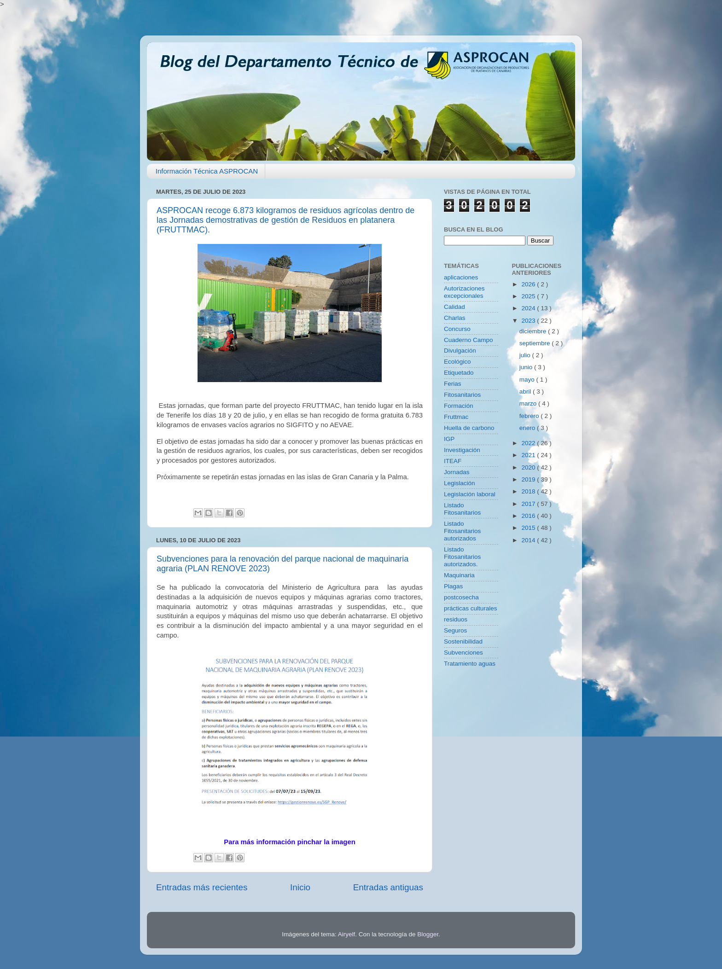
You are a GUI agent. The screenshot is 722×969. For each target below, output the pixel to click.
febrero (530, 415)
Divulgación (460, 350)
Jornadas (457, 472)
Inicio (300, 887)
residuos (455, 619)
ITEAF (452, 461)
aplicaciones (461, 277)
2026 (529, 284)
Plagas (453, 586)
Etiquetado (459, 372)
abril (526, 391)
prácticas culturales (470, 608)
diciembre (533, 331)
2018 (529, 491)
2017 (529, 503)
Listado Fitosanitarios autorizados (462, 531)
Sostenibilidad (463, 641)
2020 (529, 467)
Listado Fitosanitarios (462, 509)
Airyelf (346, 934)
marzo (528, 403)
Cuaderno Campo (468, 340)
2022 (529, 443)
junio (526, 367)
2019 (529, 479)
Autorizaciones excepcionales (464, 292)
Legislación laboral (469, 494)
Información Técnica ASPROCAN (207, 171)
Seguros (455, 630)
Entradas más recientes (201, 887)
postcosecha (461, 597)
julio (525, 355)
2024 (529, 308)
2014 (529, 540)
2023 (529, 320)
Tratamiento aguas (469, 663)
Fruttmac (456, 416)
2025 (529, 296)
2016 (529, 515)
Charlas (455, 317)
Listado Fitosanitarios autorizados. (462, 557)
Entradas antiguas (388, 887)
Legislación (459, 483)
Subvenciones (463, 652)
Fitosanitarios (462, 394)
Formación (458, 405)
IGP (449, 438)
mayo (527, 379)
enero (528, 427)
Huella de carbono (469, 427)
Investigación (462, 450)
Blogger (427, 934)
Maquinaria (459, 575)
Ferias (452, 383)
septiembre (535, 343)
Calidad (454, 306)
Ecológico (457, 361)
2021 (529, 455)
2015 (529, 527)
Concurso (457, 328)
